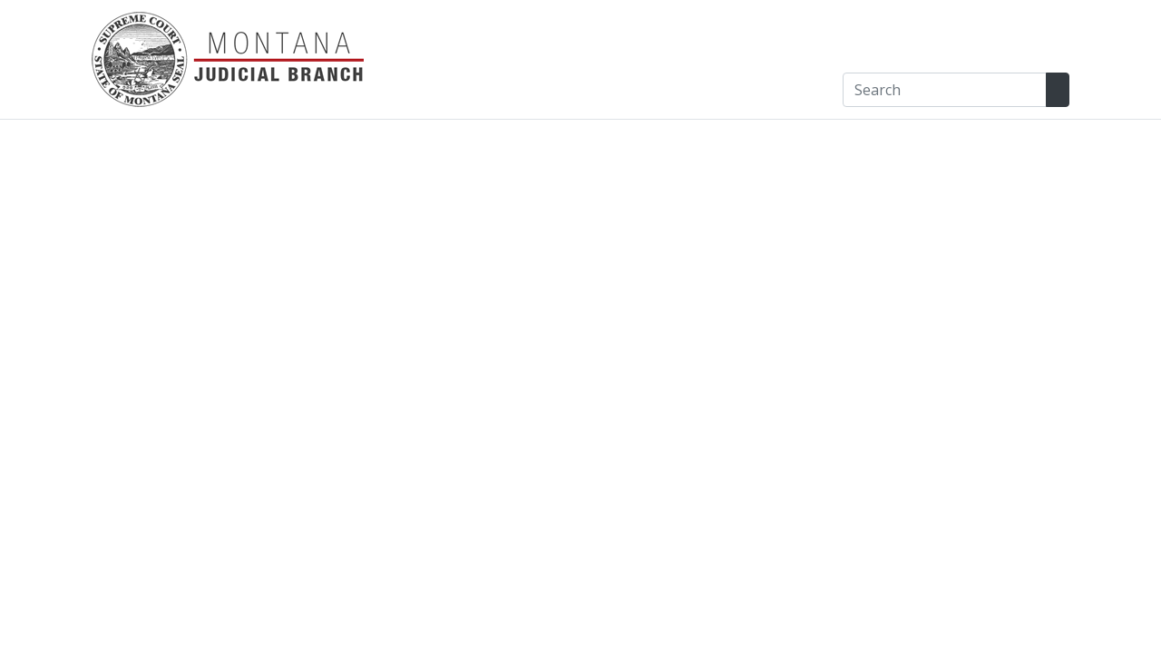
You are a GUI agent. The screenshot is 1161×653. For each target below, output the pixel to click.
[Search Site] (1057, 90)
